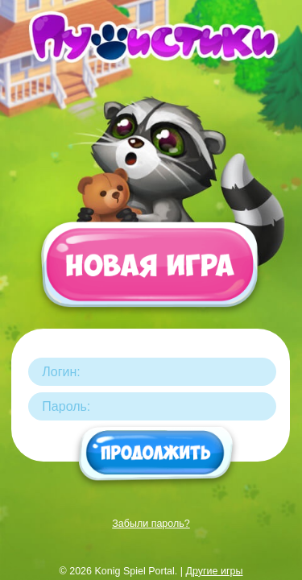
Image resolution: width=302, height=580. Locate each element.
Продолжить (157, 454)
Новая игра (149, 273)
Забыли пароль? (151, 523)
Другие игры (214, 571)
